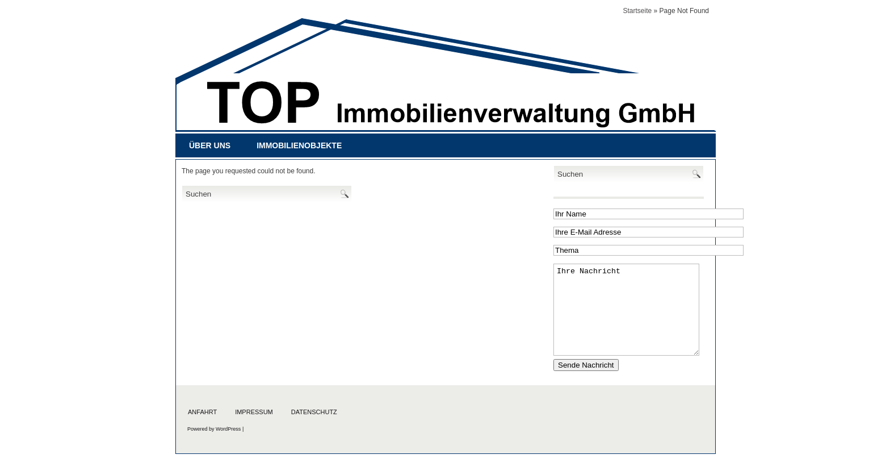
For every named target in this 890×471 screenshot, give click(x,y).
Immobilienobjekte (299, 145)
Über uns (209, 145)
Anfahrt (202, 412)
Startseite (637, 11)
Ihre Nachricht (626, 310)
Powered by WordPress (214, 429)
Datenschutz (314, 412)
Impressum (254, 412)
